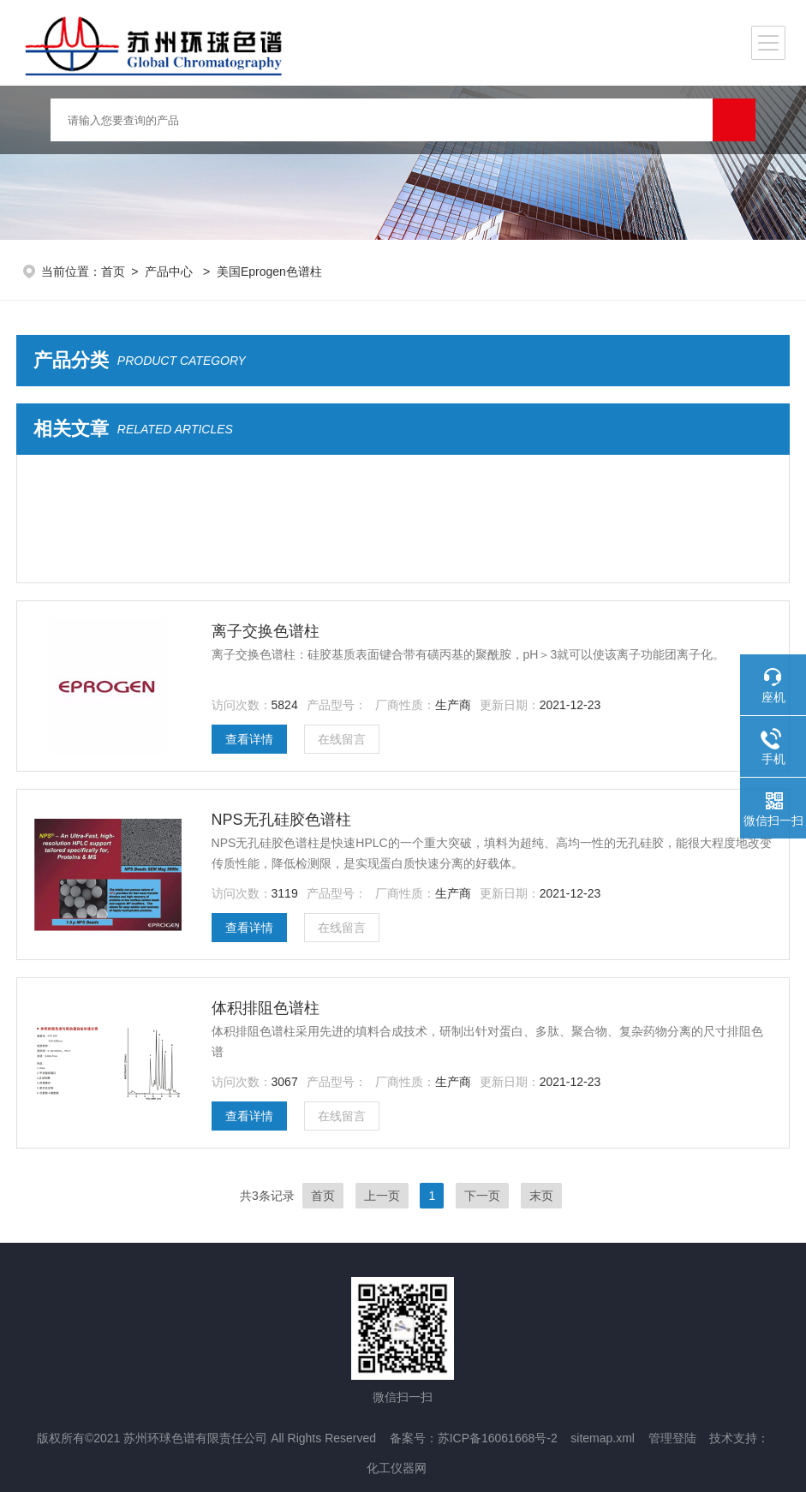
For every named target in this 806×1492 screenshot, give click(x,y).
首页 (113, 271)
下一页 (482, 1196)
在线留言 (342, 739)
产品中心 (170, 271)
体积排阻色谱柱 (265, 1008)
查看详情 (249, 739)
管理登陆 (672, 1438)
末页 (541, 1196)
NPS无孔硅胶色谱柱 (281, 819)
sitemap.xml (602, 1438)
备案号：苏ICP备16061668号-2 (474, 1438)
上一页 (382, 1196)
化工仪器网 (397, 1468)
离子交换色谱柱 (265, 631)
